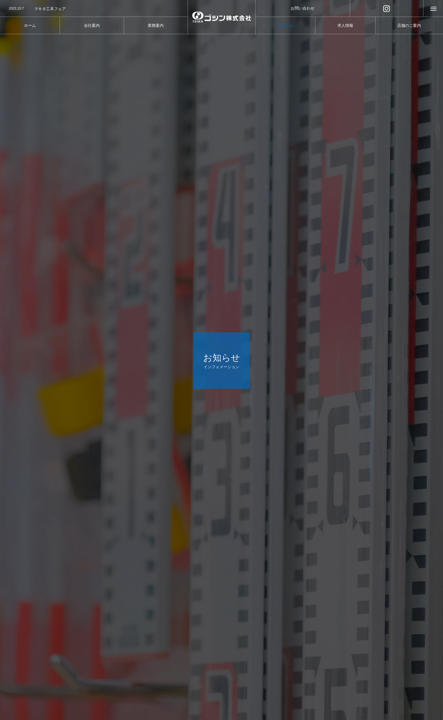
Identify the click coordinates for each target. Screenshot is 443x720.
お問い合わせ (302, 8)
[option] (94, 8)
